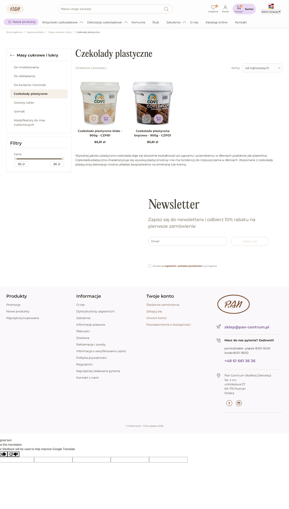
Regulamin (84, 364)
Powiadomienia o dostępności (168, 324)
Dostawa (82, 338)
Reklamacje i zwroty (91, 344)
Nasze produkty (35, 32)
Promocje (13, 305)
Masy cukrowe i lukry (60, 32)
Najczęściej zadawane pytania (98, 371)
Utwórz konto (156, 318)
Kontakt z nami (87, 377)
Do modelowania (26, 67)
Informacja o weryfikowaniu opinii (101, 351)
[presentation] (176, 256)
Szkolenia (83, 318)
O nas (80, 305)
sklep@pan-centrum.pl (246, 327)
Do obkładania (24, 76)
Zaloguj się (154, 311)
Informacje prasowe (90, 324)
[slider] (15, 158)
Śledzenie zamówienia (162, 305)
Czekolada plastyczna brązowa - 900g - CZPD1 (152, 133)
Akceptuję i (185, 266)
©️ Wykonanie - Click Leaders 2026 (144, 426)
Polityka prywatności (91, 358)
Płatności (83, 331)
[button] (244, 9)
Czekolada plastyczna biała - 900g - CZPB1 (100, 133)
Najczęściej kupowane (22, 318)
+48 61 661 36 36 (239, 361)
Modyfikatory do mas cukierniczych (29, 122)
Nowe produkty (17, 311)
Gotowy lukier (24, 102)
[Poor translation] (13, 454)
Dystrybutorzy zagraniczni (95, 311)
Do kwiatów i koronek (30, 85)
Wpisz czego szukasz (76, 9)
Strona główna (14, 32)
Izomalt (19, 111)
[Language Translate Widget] (271, 11)
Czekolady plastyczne (31, 94)
